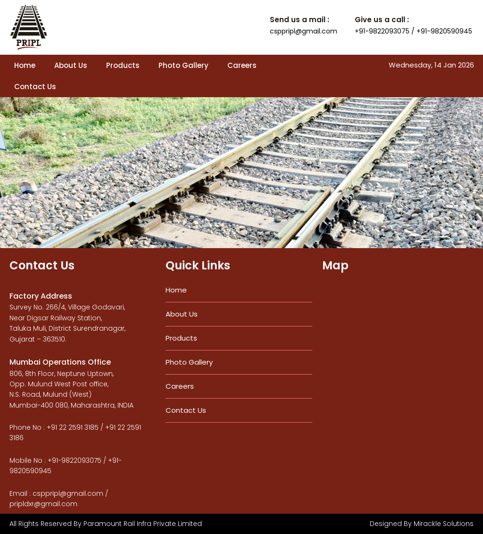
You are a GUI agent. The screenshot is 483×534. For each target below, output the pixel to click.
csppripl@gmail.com (303, 31)
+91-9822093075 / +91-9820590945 (413, 31)
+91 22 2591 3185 (73, 427)
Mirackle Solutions (444, 523)
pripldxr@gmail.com (43, 504)
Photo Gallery (183, 65)
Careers (242, 65)
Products (123, 65)
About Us (70, 65)
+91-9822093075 (74, 460)
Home (24, 65)
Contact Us (35, 87)
